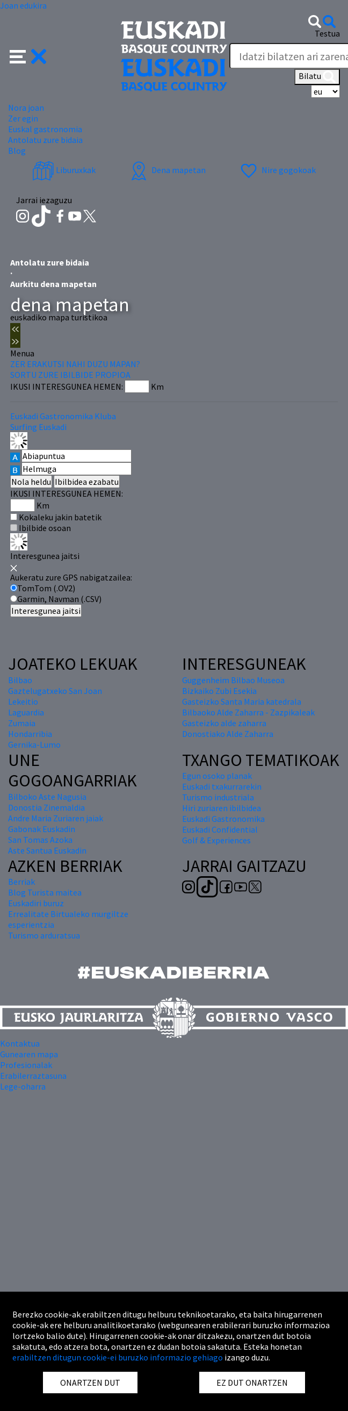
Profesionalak (26, 1064)
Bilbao (20, 680)
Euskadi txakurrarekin (222, 786)
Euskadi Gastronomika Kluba (63, 416)
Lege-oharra (23, 1086)
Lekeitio (23, 701)
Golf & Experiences (216, 840)
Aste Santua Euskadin (47, 850)
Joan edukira (23, 5)
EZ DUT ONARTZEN (252, 1382)
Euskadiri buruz (36, 903)
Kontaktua (20, 1043)
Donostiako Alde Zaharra (227, 733)
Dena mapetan (167, 169)
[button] (28, 55)
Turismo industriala (218, 797)
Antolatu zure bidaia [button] (45, 139)
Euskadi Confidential (220, 829)
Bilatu (317, 76)
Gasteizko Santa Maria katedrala (241, 701)
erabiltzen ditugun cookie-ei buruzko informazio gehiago (117, 1357)
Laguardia (26, 712)
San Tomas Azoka (40, 839)
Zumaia (21, 723)
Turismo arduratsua (44, 935)
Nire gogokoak (277, 169)
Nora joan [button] (26, 107)
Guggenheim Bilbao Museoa (233, 680)
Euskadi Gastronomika (223, 818)
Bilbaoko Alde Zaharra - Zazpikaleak (248, 712)
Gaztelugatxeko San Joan (55, 690)
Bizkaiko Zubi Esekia (219, 690)
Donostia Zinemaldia (46, 807)
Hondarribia (30, 733)
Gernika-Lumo (34, 744)
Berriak (21, 881)
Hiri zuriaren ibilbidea (221, 808)
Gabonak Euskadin (41, 828)
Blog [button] (17, 150)
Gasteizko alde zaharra (224, 723)
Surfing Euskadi (38, 426)
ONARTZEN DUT (90, 1382)
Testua (327, 33)
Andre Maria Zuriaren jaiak (55, 818)
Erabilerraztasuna (33, 1075)
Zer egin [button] (23, 118)
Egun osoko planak (217, 775)
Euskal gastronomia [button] (45, 129)
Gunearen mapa (29, 1054)
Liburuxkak (64, 169)
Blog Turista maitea (45, 892)
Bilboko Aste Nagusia (47, 796)
